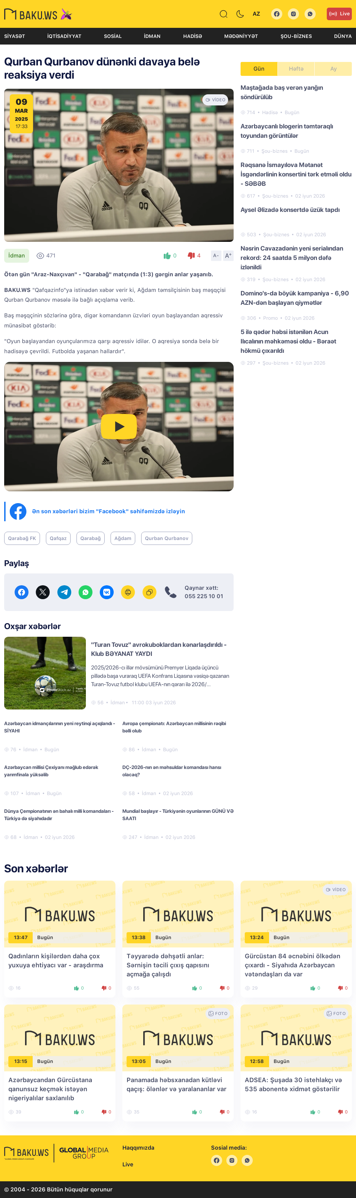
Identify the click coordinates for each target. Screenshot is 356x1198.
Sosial (113, 36)
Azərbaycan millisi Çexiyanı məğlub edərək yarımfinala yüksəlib (51, 770)
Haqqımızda (138, 1147)
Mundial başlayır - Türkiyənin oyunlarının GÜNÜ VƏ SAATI (178, 814)
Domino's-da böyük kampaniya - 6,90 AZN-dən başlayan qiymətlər (295, 297)
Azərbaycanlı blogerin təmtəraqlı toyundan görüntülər (287, 130)
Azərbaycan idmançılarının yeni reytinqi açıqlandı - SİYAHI (59, 727)
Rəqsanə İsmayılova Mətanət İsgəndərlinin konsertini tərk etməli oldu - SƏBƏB (296, 174)
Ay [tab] (333, 68)
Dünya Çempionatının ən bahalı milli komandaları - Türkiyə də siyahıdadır (59, 814)
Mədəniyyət (241, 36)
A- (216, 255)
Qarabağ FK (22, 538)
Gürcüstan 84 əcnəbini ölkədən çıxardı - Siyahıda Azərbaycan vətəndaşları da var (292, 965)
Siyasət (14, 36)
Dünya (343, 36)
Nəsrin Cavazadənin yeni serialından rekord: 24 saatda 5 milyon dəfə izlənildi (292, 258)
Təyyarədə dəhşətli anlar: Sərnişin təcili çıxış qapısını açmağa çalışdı (168, 965)
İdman (152, 36)
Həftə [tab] (296, 68)
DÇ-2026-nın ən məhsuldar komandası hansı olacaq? (171, 770)
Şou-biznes (296, 36)
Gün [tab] (259, 68)
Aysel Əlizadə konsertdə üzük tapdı (290, 209)
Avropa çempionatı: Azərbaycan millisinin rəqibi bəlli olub (174, 727)
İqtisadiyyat (64, 36)
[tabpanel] (296, 225)
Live (339, 14)
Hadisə (192, 36)
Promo (270, 318)
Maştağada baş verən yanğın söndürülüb (282, 92)
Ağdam (122, 538)
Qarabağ (90, 538)
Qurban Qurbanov (166, 538)
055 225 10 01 (204, 596)
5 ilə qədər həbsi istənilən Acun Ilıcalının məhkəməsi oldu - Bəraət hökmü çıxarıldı (288, 341)
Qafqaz (58, 538)
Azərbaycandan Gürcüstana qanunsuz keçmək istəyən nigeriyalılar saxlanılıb (50, 1089)
